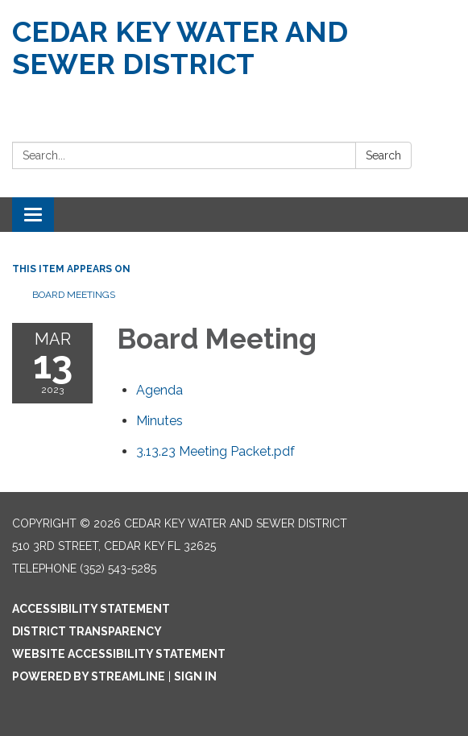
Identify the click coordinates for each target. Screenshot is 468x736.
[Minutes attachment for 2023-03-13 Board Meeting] (159, 420)
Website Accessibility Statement (119, 653)
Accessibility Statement (91, 608)
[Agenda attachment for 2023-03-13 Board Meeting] (159, 390)
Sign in (195, 676)
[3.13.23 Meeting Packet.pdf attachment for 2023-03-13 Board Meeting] (215, 451)
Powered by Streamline (88, 676)
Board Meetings (73, 294)
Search (383, 155)
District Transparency (87, 631)
